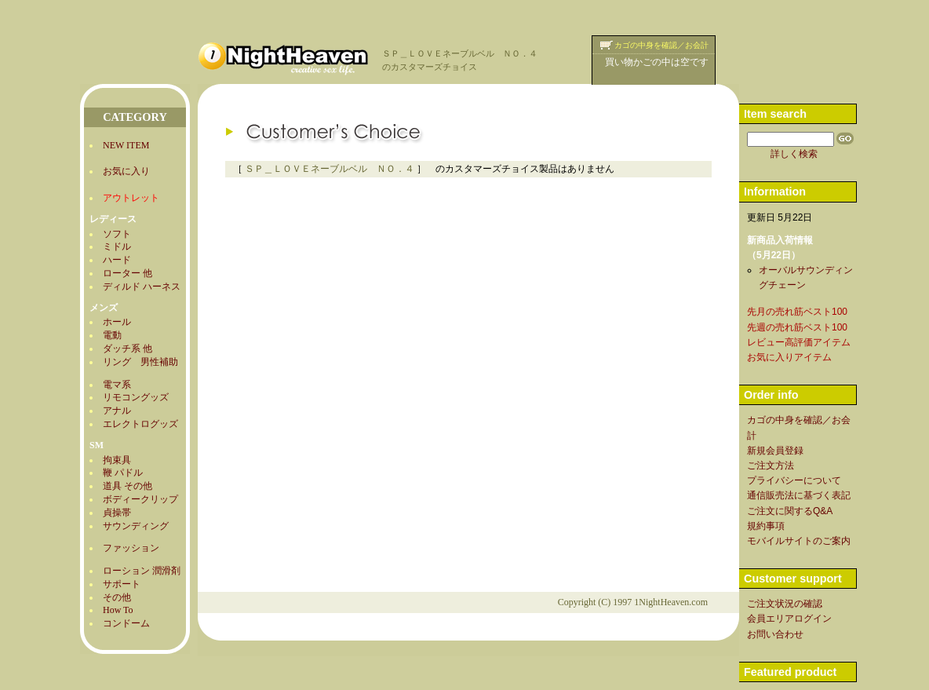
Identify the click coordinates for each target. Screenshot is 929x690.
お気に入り (126, 171)
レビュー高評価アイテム (799, 342)
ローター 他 (127, 273)
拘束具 (117, 460)
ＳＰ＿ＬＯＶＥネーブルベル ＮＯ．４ (329, 168)
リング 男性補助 (140, 361)
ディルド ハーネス (141, 286)
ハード (117, 259)
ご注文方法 (770, 465)
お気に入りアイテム (789, 357)
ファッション (131, 547)
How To (118, 609)
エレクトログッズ (140, 423)
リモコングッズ (136, 397)
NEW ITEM (126, 145)
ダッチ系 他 (127, 348)
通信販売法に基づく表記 (799, 495)
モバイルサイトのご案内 (799, 540)
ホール (117, 321)
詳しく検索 (794, 153)
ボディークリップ (140, 499)
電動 (112, 335)
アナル (117, 410)
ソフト (117, 233)
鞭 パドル (123, 472)
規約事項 (766, 525)
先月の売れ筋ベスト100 (797, 311)
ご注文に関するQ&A (789, 511)
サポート (121, 584)
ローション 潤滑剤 (141, 570)
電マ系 (117, 384)
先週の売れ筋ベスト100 (797, 327)
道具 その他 (127, 485)
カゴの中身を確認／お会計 (661, 45)
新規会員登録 (775, 450)
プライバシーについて (794, 480)
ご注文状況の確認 (784, 603)
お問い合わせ (775, 634)
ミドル (117, 246)
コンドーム (126, 623)
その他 (117, 597)
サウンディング (136, 525)
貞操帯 (117, 512)
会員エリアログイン (789, 618)
